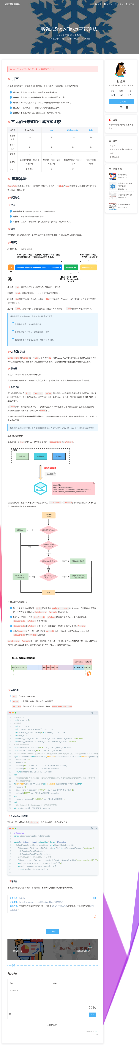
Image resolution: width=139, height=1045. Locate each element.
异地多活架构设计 (125, 195)
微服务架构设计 (124, 204)
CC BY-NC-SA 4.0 (59, 906)
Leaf (51, 130)
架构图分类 (122, 174)
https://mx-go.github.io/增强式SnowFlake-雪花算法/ (41, 902)
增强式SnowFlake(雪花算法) (125, 184)
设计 (81, 35)
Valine (96, 1032)
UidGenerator (73, 130)
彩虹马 (22, 898)
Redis (91, 130)
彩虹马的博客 (12, 4)
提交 (92, 1014)
